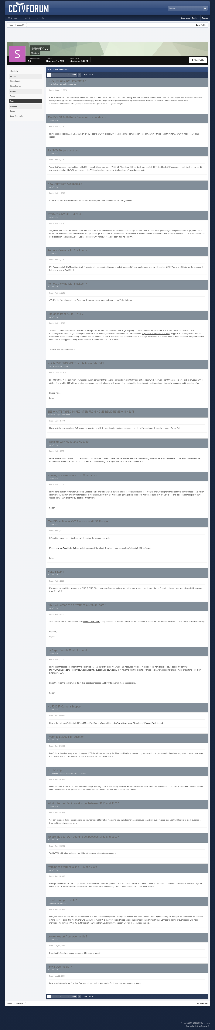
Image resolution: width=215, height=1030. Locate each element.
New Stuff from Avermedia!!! (65, 183)
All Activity (14, 71)
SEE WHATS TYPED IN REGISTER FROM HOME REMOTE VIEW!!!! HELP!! (91, 411)
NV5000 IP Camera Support (64, 706)
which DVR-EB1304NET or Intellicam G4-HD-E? (76, 363)
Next (74, 75)
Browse (14, 18)
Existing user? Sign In (190, 18)
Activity (29, 18)
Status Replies (15, 86)
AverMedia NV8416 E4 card (64, 214)
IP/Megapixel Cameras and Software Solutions (67, 773)
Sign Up (205, 18)
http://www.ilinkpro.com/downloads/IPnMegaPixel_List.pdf (137, 723)
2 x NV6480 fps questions (63, 150)
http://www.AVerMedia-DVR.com (155, 334)
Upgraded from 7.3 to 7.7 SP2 (66, 314)
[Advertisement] (107, 35)
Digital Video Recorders (58, 366)
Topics (12, 96)
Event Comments (16, 116)
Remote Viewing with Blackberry (67, 250)
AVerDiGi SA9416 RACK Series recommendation (77, 117)
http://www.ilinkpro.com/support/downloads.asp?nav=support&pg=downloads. (83, 670)
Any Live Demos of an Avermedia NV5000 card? (77, 605)
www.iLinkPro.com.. (91, 621)
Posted (58, 90)
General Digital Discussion (59, 415)
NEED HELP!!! (56, 571)
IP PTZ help (55, 770)
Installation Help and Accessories (62, 84)
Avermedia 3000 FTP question (66, 736)
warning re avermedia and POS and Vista (72, 475)
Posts (12, 101)
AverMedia (53, 120)
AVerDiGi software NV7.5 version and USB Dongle (78, 521)
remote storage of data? (62, 900)
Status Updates (15, 81)
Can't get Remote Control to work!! (68, 650)
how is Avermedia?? (60, 966)
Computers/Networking (58, 903)
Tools (42, 18)
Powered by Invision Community (198, 1026)
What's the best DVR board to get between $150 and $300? (83, 803)
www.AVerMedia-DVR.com (69, 548)
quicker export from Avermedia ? (67, 936)
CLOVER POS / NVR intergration (67, 81)
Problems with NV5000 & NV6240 (68, 441)
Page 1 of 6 (88, 75)
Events (12, 111)
